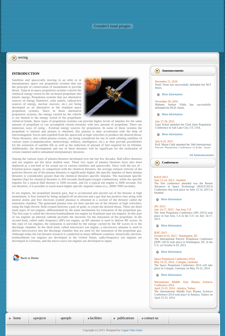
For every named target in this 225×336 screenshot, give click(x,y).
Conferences (170, 162)
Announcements (173, 70)
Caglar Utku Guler (131, 330)
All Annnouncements (201, 155)
